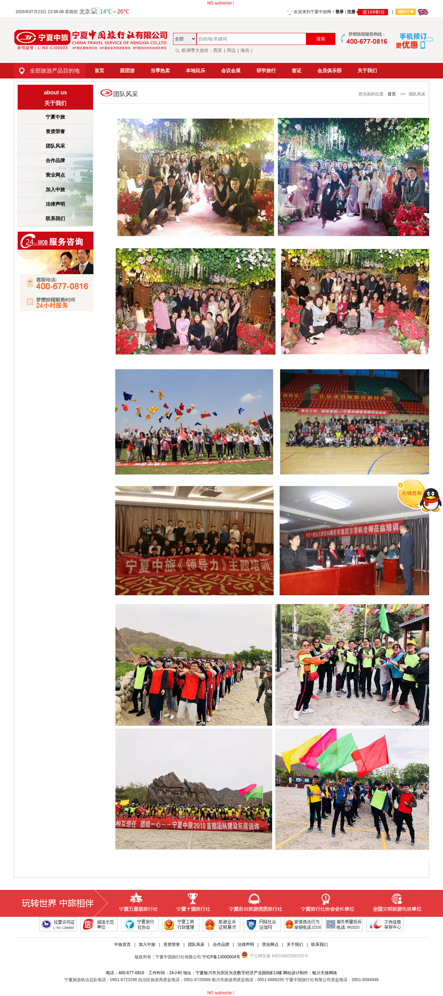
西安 (217, 50)
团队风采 (55, 146)
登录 (339, 11)
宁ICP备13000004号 (221, 957)
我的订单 (405, 11)
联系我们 (55, 218)
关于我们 (367, 70)
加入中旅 (55, 189)
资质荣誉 (55, 131)
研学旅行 (266, 70)
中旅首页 (122, 944)
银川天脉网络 (324, 972)
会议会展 (231, 70)
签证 (296, 70)
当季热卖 (160, 70)
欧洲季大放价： (193, 50)
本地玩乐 (195, 70)
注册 (368, 11)
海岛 (245, 50)
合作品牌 (55, 160)
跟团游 (127, 70)
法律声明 (55, 204)
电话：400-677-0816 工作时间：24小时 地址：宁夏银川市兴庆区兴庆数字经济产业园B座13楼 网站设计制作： (209, 972)
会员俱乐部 (329, 70)
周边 (231, 50)
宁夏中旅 (55, 117)
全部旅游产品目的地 (47, 71)
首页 (99, 70)
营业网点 (55, 175)
